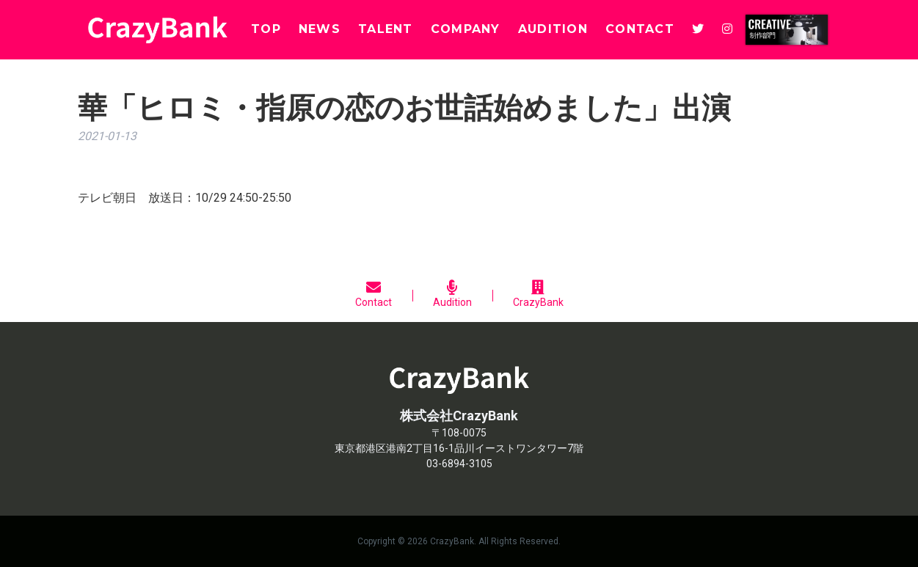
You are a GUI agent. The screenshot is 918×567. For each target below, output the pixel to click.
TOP (266, 29)
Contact (373, 294)
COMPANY (465, 29)
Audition (452, 294)
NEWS (319, 29)
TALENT (385, 29)
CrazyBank (538, 294)
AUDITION (553, 29)
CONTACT (639, 29)
